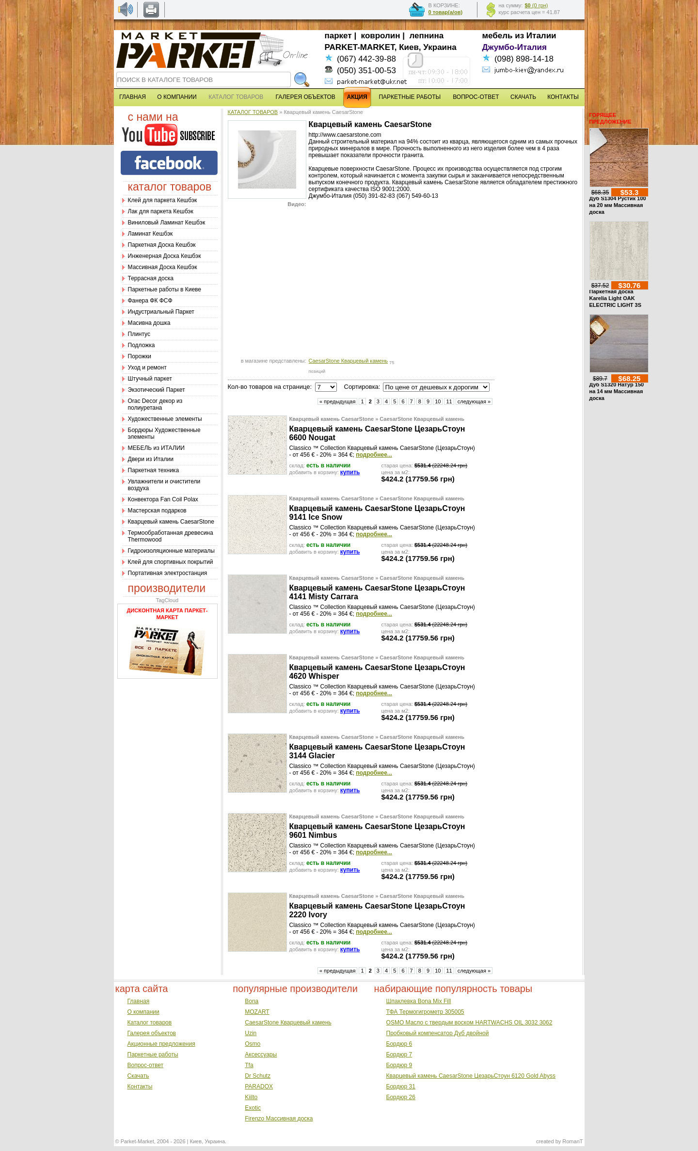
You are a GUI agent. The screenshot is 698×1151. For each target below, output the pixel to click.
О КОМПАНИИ (176, 97)
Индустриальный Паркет (161, 311)
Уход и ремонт (147, 367)
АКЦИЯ (357, 97)
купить (350, 472)
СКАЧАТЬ (523, 97)
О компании (143, 1011)
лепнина (427, 35)
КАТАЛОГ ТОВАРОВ (253, 112)
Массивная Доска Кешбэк (162, 267)
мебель (497, 35)
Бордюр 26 (400, 1097)
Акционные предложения (161, 1043)
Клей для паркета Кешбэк (162, 200)
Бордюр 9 (399, 1065)
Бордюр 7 (399, 1054)
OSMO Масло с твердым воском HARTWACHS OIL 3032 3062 (469, 1022)
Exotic (253, 1107)
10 (438, 401)
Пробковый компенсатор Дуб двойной (437, 1033)
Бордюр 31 (400, 1086)
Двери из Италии (151, 459)
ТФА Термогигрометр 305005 (425, 1011)
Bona (251, 1001)
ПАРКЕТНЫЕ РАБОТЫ (410, 97)
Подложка (141, 345)
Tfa (249, 1065)
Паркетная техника (153, 470)
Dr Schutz (257, 1075)
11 (449, 401)
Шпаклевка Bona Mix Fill (418, 1001)
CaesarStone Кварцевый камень (348, 361)
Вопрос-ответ (145, 1065)
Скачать (138, 1075)
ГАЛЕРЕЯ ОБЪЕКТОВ (305, 97)
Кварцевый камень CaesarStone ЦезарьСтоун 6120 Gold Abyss (470, 1075)
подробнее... (374, 454)
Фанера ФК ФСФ (150, 300)
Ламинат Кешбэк (150, 233)
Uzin (250, 1033)
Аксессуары (261, 1054)
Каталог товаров (149, 1022)
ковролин (380, 35)
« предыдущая (337, 401)
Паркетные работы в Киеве (164, 289)
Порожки (140, 356)
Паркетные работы (152, 1054)
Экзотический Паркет (156, 389)
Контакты (140, 1086)
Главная (138, 1001)
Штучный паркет (150, 378)
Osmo (252, 1043)
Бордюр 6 (399, 1043)
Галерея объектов (151, 1033)
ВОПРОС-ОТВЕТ (476, 97)
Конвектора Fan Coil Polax (163, 499)
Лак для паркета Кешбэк (160, 211)
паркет (338, 35)
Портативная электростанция (167, 573)
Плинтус (139, 334)
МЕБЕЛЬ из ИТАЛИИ (156, 448)
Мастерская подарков (157, 510)
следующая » (474, 401)
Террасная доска (151, 278)
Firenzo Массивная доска (279, 1118)
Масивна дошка (149, 323)
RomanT (572, 1141)
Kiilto (251, 1097)
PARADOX (259, 1086)
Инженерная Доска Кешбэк (164, 256)
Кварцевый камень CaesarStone (171, 521)
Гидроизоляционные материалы (171, 550)
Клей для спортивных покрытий (170, 562)
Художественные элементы (165, 419)
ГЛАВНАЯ (132, 97)
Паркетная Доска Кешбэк (162, 244)
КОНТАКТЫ (563, 97)
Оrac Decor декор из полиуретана (155, 404)
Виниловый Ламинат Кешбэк (167, 222)
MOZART (257, 1011)
